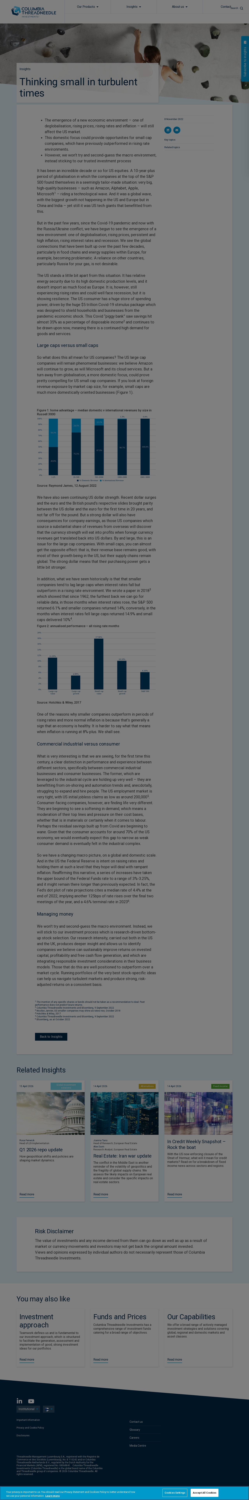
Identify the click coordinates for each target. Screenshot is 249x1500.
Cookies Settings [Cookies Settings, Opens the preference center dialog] (175, 1492)
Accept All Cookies (204, 1492)
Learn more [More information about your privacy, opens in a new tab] (52, 1495)
